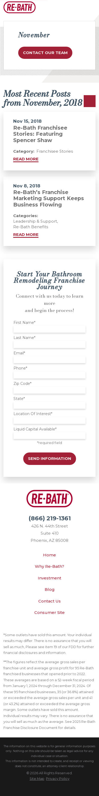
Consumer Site (49, 612)
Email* (19, 353)
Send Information (49, 458)
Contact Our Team (45, 52)
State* (19, 399)
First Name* (24, 322)
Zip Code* (22, 383)
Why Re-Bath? (49, 566)
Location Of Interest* (32, 414)
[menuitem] (37, 778)
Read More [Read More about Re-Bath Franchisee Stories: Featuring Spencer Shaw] (26, 158)
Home (49, 554)
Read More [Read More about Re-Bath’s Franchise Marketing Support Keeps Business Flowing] (26, 234)
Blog (50, 589)
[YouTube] (43, 626)
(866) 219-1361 (50, 518)
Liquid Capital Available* (34, 429)
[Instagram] (66, 626)
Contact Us (49, 601)
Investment (49, 577)
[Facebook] (55, 626)
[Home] (19, 7)
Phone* (20, 368)
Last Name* (24, 338)
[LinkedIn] (32, 626)
